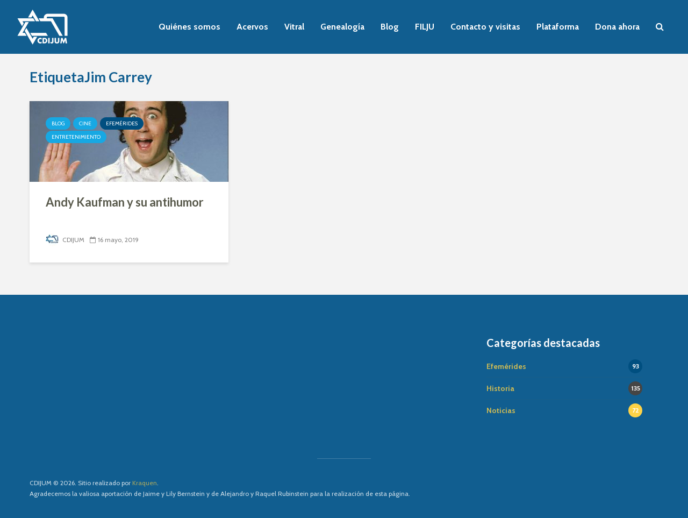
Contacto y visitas (485, 27)
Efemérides (122, 123)
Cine (85, 123)
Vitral (294, 27)
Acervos (252, 27)
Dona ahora (617, 27)
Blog (390, 27)
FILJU (424, 27)
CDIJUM (65, 240)
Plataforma (557, 27)
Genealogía (342, 27)
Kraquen (144, 483)
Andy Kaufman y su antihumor (125, 202)
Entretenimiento (76, 136)
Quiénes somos (189, 27)
